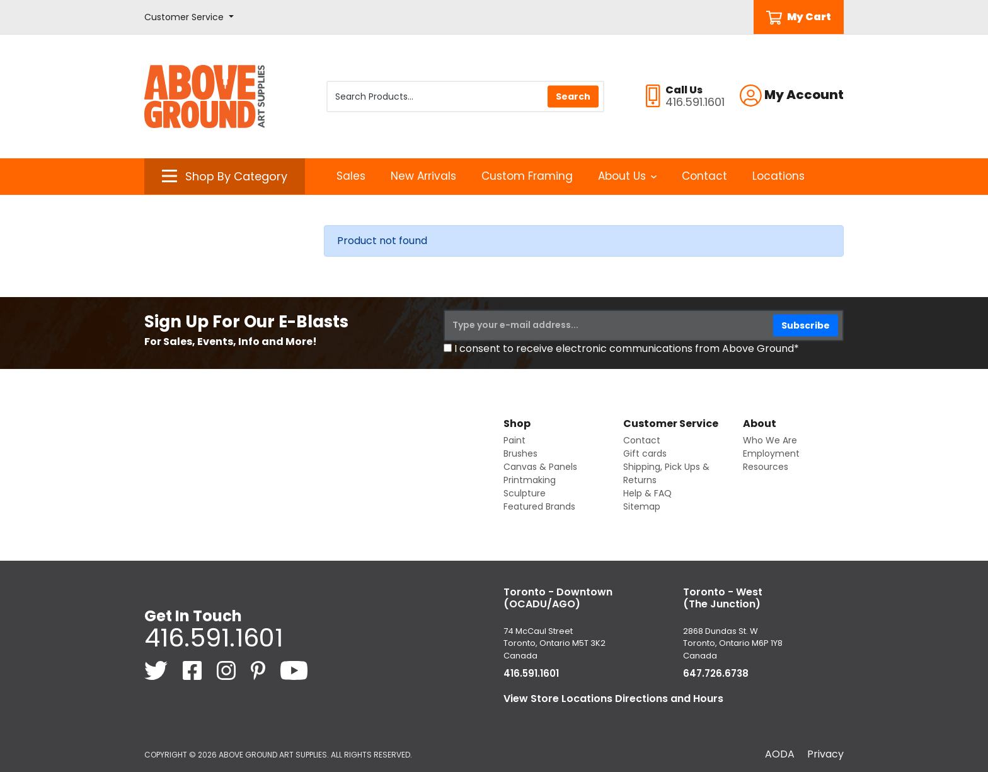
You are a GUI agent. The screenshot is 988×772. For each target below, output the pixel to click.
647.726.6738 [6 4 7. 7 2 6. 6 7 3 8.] (716, 673)
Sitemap (641, 506)
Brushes (520, 453)
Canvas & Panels (540, 466)
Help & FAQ (647, 493)
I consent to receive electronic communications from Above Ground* (626, 348)
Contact (704, 176)
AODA (780, 754)
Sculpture (524, 493)
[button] (189, 17)
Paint (514, 440)
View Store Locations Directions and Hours (613, 698)
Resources (765, 466)
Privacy (825, 754)
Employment (771, 453)
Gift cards (645, 453)
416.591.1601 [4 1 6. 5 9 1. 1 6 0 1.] (213, 637)
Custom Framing (527, 176)
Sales (350, 176)
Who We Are (770, 440)
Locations (778, 176)
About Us (627, 176)
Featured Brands (539, 506)
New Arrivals (423, 176)
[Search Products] (465, 96)
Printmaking (529, 480)
